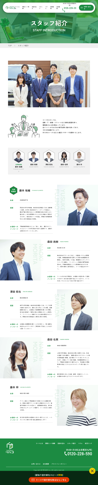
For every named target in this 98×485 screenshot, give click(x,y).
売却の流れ (34, 7)
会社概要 (58, 7)
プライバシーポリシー (59, 464)
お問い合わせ (87, 8)
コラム (46, 7)
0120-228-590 (70, 9)
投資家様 (52, 7)
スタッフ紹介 (71, 443)
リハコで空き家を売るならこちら (51, 479)
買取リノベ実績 (25, 7)
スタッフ (41, 7)
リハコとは (17, 7)
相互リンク (88, 443)
